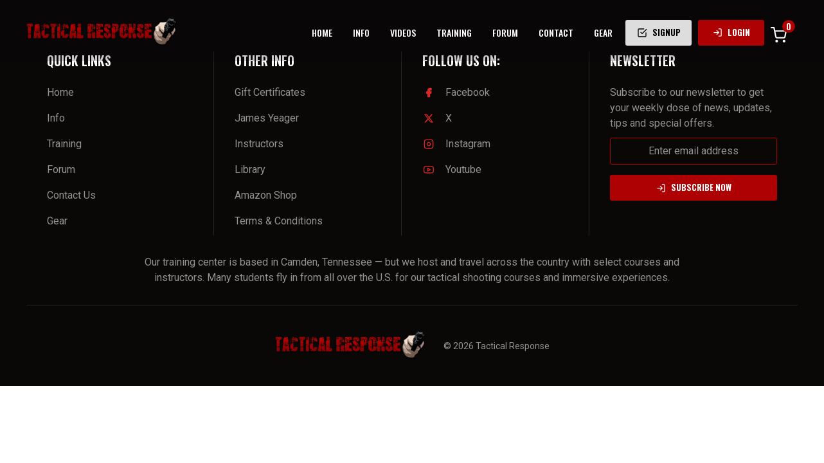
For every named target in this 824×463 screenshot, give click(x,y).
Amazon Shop (266, 195)
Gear (57, 221)
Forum (61, 169)
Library (250, 169)
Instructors (259, 144)
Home (60, 92)
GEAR (603, 32)
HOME (322, 32)
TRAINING (454, 32)
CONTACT (556, 32)
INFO (361, 32)
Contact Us (71, 195)
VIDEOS (403, 32)
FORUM (505, 32)
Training (64, 144)
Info (56, 118)
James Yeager (267, 118)
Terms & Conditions (279, 221)
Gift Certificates (270, 92)
